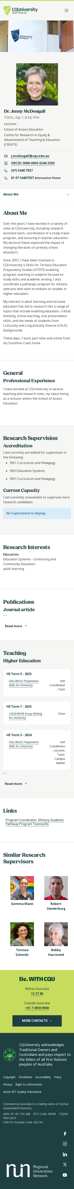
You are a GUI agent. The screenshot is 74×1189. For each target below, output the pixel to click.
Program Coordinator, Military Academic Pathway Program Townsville (35, 822)
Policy (57, 1077)
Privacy (7, 1084)
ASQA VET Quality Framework (22, 1092)
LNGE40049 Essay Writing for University (25, 716)
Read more (16, 626)
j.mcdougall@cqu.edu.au (30, 156)
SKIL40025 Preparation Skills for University (24, 683)
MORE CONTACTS (37, 1021)
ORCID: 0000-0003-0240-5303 (33, 163)
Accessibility (43, 1077)
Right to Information (28, 1084)
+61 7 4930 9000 (37, 1008)
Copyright (9, 1077)
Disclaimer (25, 1077)
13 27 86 (37, 993)
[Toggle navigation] (66, 11)
